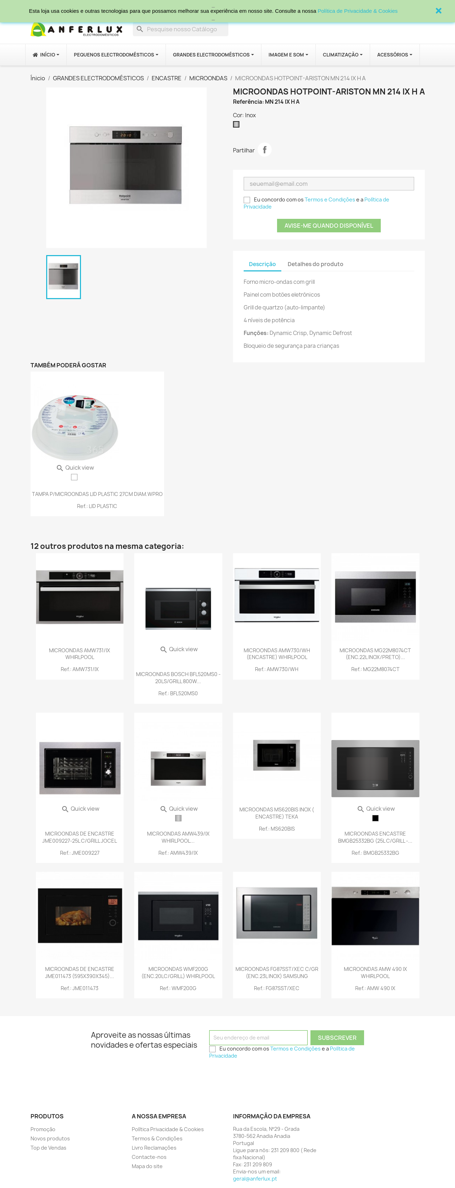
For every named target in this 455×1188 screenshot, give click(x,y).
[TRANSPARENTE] (74, 477)
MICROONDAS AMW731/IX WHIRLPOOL (79, 654)
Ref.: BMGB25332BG (375, 852)
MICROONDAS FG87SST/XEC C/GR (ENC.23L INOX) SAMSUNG (276, 972)
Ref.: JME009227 (79, 852)
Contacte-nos (149, 1157)
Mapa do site (147, 1166)
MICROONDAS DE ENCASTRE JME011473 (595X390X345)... (79, 972)
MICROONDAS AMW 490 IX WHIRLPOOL (375, 972)
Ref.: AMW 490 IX (375, 988)
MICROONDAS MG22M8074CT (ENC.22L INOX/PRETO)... (375, 654)
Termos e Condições (330, 199)
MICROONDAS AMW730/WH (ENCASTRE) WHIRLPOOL (277, 654)
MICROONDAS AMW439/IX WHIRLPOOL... (178, 837)
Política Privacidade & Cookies (168, 1129)
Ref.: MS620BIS (277, 828)
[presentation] (263, 1076)
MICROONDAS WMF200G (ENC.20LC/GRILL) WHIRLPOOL (178, 972)
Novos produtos (50, 1138)
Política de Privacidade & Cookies (357, 11)
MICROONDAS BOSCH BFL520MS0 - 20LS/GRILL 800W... (178, 678)
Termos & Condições (157, 1138)
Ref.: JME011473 (79, 988)
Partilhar (265, 149)
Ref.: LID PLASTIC (97, 506)
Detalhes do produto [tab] (315, 264)
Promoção (43, 1129)
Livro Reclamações (154, 1147)
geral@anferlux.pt (255, 1178)
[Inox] (237, 126)
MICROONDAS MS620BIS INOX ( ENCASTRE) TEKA (276, 813)
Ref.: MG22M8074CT (375, 669)
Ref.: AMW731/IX (80, 669)
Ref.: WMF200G (178, 988)
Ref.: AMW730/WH (276, 669)
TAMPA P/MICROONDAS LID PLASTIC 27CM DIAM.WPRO (97, 494)
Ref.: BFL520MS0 (178, 693)
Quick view (75, 467)
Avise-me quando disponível (329, 226)
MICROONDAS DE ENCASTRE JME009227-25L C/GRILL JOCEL (79, 837)
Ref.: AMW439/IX (178, 852)
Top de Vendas (48, 1147)
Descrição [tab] (262, 264)
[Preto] (375, 818)
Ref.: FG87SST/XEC (276, 988)
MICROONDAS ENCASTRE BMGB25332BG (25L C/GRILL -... (375, 837)
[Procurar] (180, 29)
